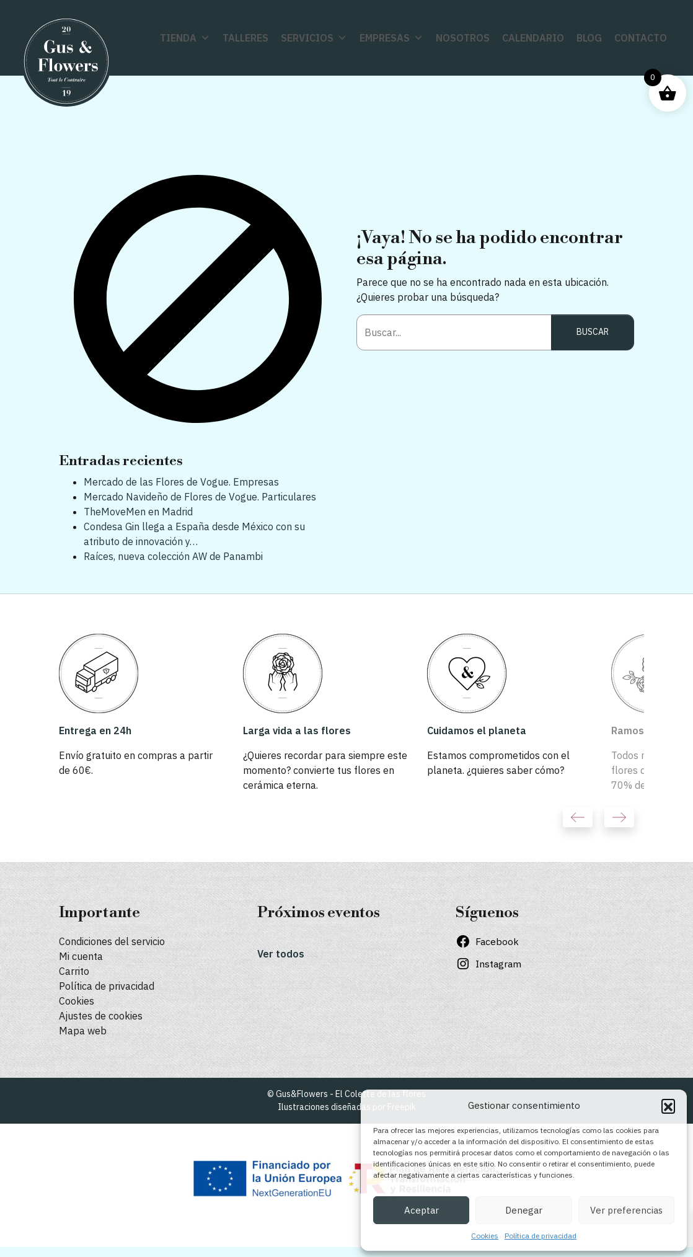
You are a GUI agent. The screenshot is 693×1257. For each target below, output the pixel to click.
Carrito (74, 971)
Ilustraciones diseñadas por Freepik (347, 1107)
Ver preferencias (626, 1210)
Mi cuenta (81, 956)
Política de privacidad (540, 1235)
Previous (578, 817)
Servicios (314, 38)
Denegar (523, 1210)
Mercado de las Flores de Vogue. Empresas (181, 482)
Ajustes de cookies (101, 1016)
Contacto (640, 38)
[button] (668, 1105)
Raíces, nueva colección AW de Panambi (173, 556)
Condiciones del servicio (112, 941)
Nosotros (463, 38)
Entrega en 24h (95, 730)
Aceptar (421, 1210)
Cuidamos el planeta (476, 730)
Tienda (185, 38)
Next (619, 817)
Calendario (533, 38)
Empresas (391, 38)
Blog (589, 38)
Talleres (245, 38)
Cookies (484, 1235)
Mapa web (83, 1030)
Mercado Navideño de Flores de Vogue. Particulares (200, 497)
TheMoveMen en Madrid (138, 511)
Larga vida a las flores (297, 730)
